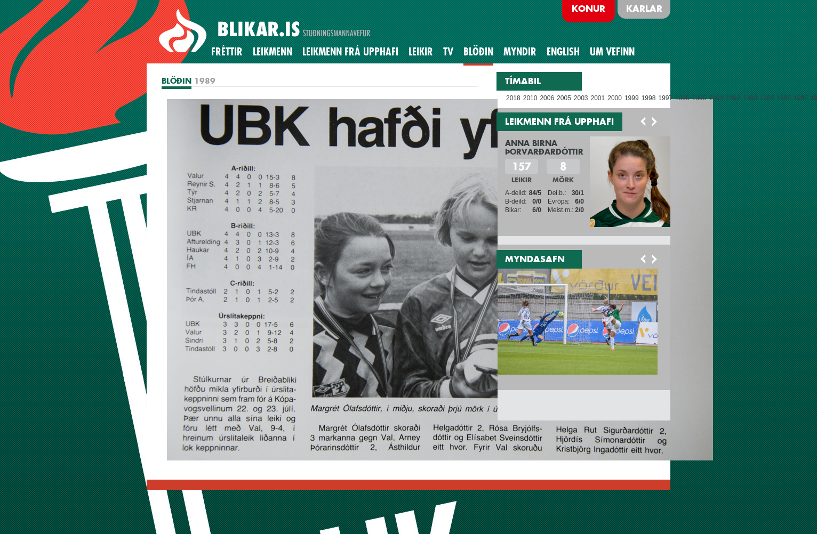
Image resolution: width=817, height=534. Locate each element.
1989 (767, 98)
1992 (733, 98)
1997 (665, 98)
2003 (581, 98)
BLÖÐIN (478, 52)
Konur (588, 8)
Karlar (644, 8)
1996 (682, 98)
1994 (716, 98)
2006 (547, 98)
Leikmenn (272, 52)
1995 (699, 98)
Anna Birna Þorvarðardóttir (544, 147)
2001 (598, 98)
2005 (564, 98)
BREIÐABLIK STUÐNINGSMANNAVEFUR (266, 31)
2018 (513, 98)
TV (448, 52)
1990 (750, 98)
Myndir (519, 52)
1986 (783, 98)
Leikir (420, 52)
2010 (530, 98)
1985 (801, 98)
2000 (614, 98)
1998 (649, 98)
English (563, 52)
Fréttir (227, 52)
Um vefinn (612, 52)
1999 (631, 98)
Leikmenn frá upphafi (350, 52)
